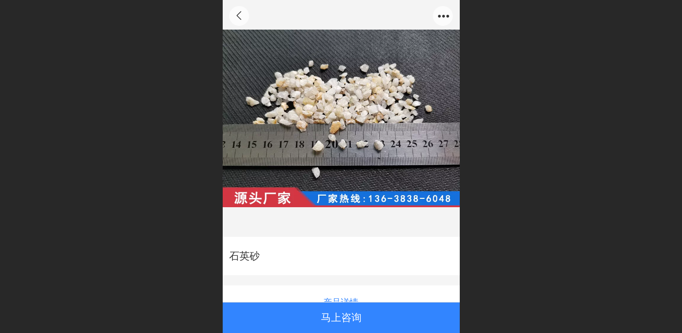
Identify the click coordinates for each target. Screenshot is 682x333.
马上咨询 (341, 317)
